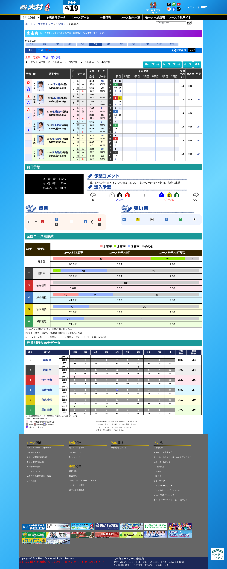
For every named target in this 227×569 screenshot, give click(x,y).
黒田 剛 (47, 370)
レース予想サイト (179, 17)
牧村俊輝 (57, 111)
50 (102, 149)
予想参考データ (56, 17)
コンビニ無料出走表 (35, 462)
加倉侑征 (57, 125)
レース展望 (31, 481)
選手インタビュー (76, 448)
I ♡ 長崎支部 (159, 467)
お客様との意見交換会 (163, 452)
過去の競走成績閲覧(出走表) (39, 476)
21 (102, 108)
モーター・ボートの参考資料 (39, 448)
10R (146, 44)
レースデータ (80, 17)
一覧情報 (105, 17)
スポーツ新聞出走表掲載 (37, 457)
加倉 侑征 (46, 389)
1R (31, 44)
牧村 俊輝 (46, 379)
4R (70, 44)
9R (133, 44)
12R (172, 44)
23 (102, 94)
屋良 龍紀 (46, 409)
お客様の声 (158, 448)
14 (102, 135)
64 (102, 121)
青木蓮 (56, 84)
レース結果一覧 (130, 17)
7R (108, 44)
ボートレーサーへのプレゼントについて (171, 500)
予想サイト (62, 24)
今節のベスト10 (33, 452)
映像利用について (118, 448)
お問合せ (157, 476)
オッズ (187, 64)
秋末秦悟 (57, 138)
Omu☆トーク (75, 457)
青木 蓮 (47, 360)
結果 (197, 64)
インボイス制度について (164, 495)
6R (95, 44)
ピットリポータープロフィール (167, 490)
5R (82, 44)
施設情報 (73, 476)
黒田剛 (56, 98)
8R (121, 44)
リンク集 (157, 471)
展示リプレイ (152, 64)
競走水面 (73, 471)
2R (44, 44)
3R (57, 44)
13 (102, 81)
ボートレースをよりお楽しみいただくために (172, 457)
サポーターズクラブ (162, 462)
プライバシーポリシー (163, 485)
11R (159, 44)
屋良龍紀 (57, 152)
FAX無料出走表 (33, 467)
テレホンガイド (33, 471)
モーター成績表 (155, 17)
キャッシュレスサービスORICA (82, 480)
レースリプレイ (171, 64)
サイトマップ (159, 481)
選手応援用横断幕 (76, 490)
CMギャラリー (75, 452)
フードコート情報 (76, 485)
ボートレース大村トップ (39, 24)
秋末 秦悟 (46, 399)
